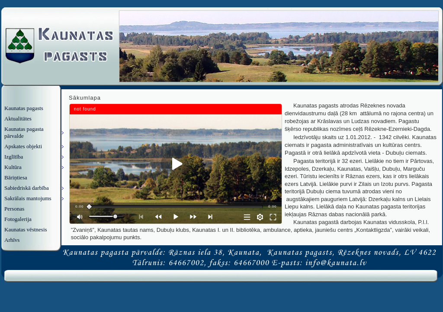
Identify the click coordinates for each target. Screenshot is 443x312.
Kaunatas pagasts (23, 108)
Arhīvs (11, 240)
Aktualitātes (18, 118)
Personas (14, 208)
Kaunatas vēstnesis (25, 229)
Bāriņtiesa (15, 177)
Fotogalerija (18, 219)
